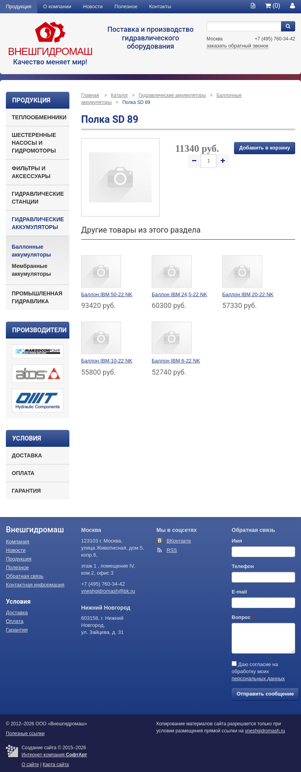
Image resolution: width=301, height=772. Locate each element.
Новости (93, 6)
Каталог (119, 95)
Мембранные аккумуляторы (31, 270)
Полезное (125, 6)
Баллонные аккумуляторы (31, 251)
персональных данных (258, 678)
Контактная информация (35, 585)
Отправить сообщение (265, 694)
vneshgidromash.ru (265, 731)
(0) (272, 5)
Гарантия (26, 491)
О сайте (30, 764)
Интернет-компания (54, 754)
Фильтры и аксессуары (31, 172)
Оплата (23, 473)
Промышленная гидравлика (37, 297)
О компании (57, 6)
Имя (237, 541)
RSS (172, 550)
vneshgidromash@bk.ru (108, 591)
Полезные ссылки (25, 733)
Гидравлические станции (38, 198)
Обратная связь (25, 576)
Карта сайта (56, 764)
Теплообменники (39, 117)
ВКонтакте (179, 541)
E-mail (239, 592)
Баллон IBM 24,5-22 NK (179, 294)
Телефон (243, 566)
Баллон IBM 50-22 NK (106, 294)
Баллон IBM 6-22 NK (176, 361)
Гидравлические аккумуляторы (38, 223)
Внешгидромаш (50, 51)
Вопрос (243, 617)
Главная (90, 95)
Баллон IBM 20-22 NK (248, 294)
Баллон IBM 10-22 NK (106, 361)
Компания (17, 541)
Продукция (18, 6)
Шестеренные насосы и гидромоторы (34, 143)
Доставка (27, 455)
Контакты (160, 6)
